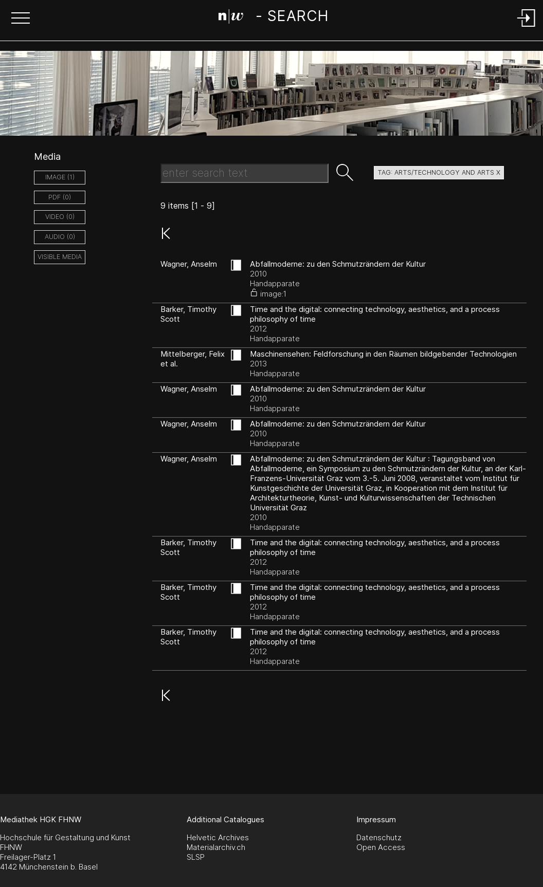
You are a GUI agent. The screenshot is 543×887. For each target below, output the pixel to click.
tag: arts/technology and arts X (438, 172)
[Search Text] (244, 173)
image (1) (60, 177)
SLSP (196, 857)
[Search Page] (273, 18)
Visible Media (60, 257)
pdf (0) (59, 197)
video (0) (60, 216)
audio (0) (60, 237)
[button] (20, 19)
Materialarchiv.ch (216, 847)
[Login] (526, 27)
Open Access (380, 847)
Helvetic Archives (218, 837)
